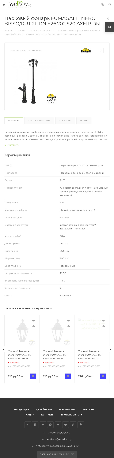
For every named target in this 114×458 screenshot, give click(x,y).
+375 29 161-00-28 (58, 433)
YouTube (65, 424)
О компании (67, 409)
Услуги (84, 121)
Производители (71, 415)
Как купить (65, 121)
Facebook (35, 424)
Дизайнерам (44, 409)
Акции (30, 415)
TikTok (73, 424)
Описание (13, 121)
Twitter (43, 424)
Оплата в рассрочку (39, 121)
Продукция (21, 409)
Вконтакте (27, 424)
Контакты (47, 415)
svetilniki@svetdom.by (59, 439)
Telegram (58, 424)
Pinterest (80, 424)
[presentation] (4, 349)
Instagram (50, 424)
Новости (88, 409)
